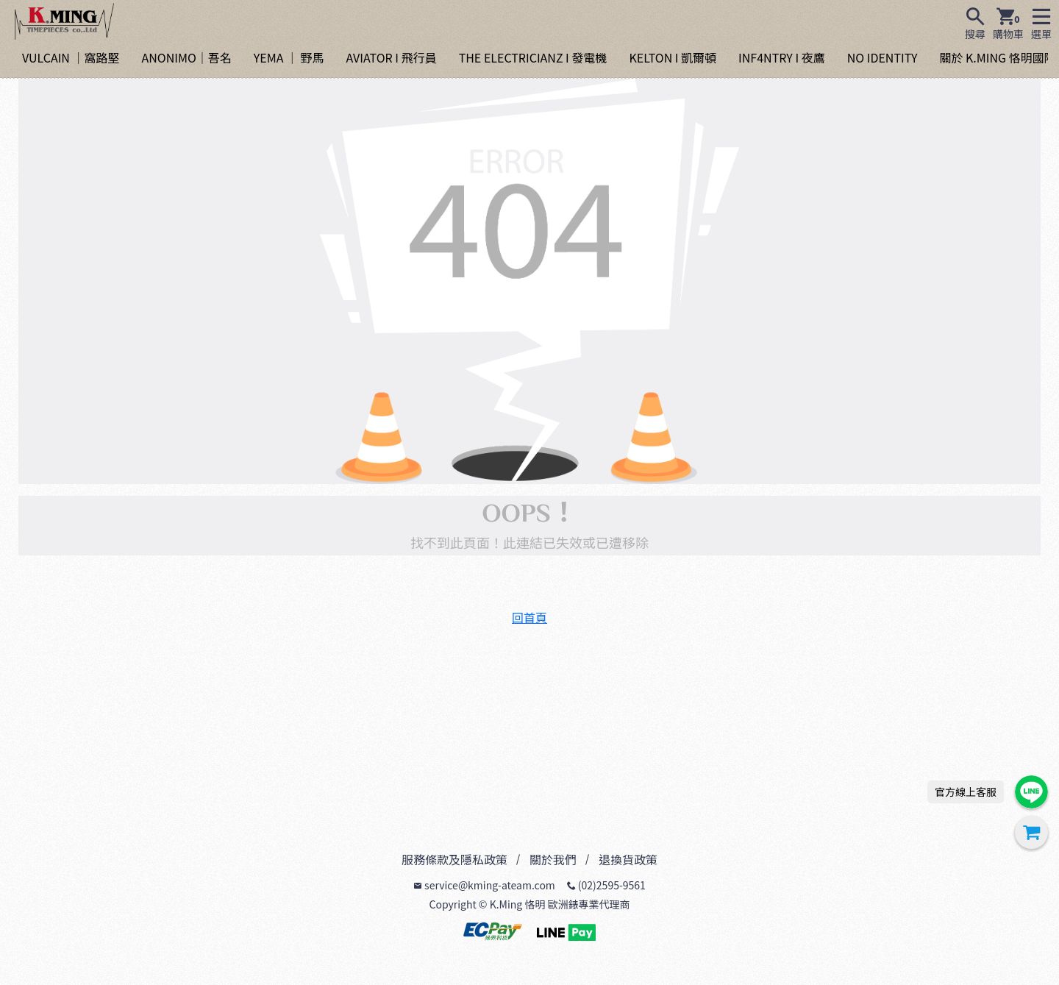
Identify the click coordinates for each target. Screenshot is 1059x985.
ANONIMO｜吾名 (186, 57)
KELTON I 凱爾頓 (672, 57)
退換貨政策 (628, 859)
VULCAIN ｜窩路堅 (70, 57)
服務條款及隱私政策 (454, 859)
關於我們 (553, 859)
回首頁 (529, 617)
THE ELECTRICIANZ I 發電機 (533, 57)
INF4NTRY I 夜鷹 (781, 57)
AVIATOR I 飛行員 (391, 57)
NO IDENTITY (882, 57)
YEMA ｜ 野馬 (289, 57)
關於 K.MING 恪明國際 (997, 57)
